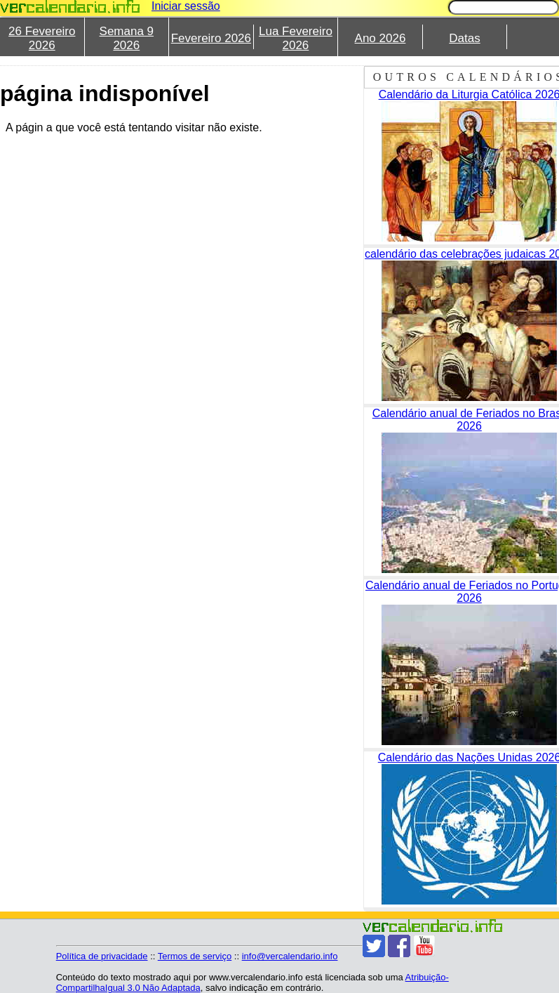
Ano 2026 (380, 38)
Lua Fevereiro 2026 (295, 38)
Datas (464, 38)
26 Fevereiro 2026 (41, 38)
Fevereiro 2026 (211, 38)
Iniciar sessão (185, 6)
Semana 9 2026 (127, 38)
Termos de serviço (194, 956)
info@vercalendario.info (290, 956)
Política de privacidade (102, 956)
